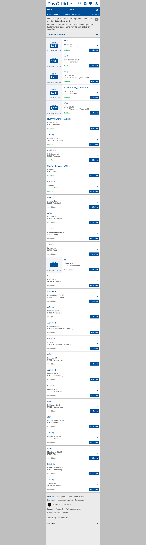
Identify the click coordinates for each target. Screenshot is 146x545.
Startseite (50, 497)
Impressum (51, 500)
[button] (59, 504)
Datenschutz (79, 500)
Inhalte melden (79, 497)
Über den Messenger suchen (57, 512)
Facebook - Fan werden (56, 509)
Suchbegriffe (60, 497)
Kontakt (69, 497)
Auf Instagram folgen (73, 509)
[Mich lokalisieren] (73, 34)
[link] (96, 19)
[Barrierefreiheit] (97, 3)
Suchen (51, 523)
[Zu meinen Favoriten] (91, 3)
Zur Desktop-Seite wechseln (57, 518)
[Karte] (97, 10)
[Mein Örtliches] (86, 3)
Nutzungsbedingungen (65, 500)
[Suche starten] (80, 3)
